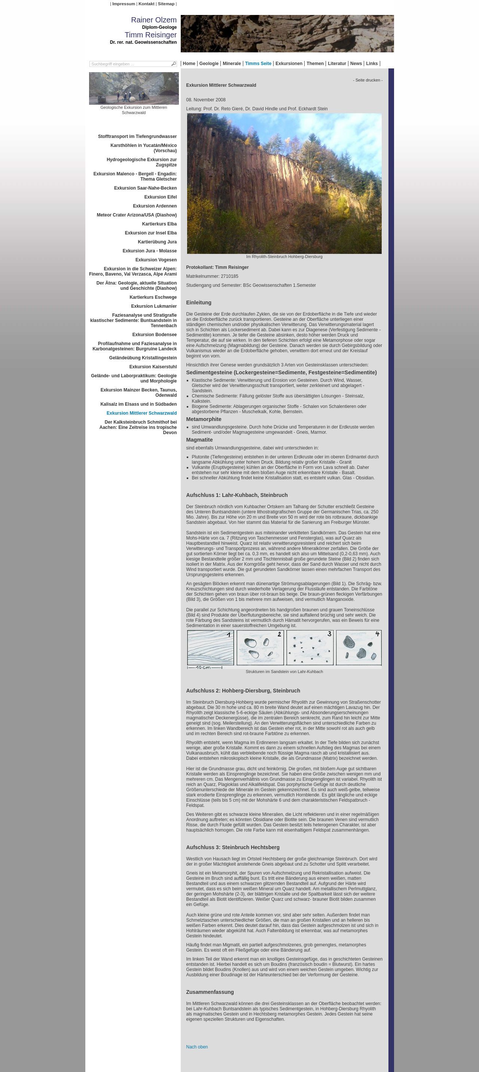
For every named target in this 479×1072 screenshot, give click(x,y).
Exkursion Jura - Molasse (150, 251)
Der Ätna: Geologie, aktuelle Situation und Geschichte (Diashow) (137, 285)
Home (189, 63)
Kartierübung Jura (157, 242)
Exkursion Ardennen (155, 206)
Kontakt (146, 3)
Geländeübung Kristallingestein (143, 357)
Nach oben (197, 1047)
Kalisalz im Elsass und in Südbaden (138, 404)
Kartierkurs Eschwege (153, 297)
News (356, 63)
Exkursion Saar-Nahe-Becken (145, 188)
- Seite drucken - (367, 80)
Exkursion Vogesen (156, 259)
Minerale (232, 63)
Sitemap (166, 3)
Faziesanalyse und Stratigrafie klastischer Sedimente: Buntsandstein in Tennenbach (133, 320)
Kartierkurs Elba (159, 224)
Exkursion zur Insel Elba (151, 233)
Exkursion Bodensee (154, 334)
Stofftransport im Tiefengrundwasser (137, 136)
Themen (315, 63)
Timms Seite (258, 63)
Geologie (209, 63)
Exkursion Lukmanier (154, 306)
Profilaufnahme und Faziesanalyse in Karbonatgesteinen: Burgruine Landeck (134, 346)
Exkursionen (288, 63)
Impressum (123, 3)
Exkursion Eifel (160, 197)
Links (372, 63)
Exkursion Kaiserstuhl (153, 366)
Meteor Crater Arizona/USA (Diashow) (137, 215)
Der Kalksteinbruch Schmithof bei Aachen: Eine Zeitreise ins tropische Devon (138, 427)
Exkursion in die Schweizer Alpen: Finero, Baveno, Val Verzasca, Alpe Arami (133, 271)
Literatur (337, 63)
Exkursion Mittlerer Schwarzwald (142, 413)
